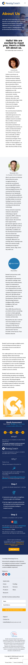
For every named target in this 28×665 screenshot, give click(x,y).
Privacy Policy (8, 662)
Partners (15, 587)
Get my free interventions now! (14, 609)
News (14, 589)
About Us (5, 587)
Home (4, 584)
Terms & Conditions (18, 662)
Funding (15, 584)
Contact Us (6, 619)
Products (5, 589)
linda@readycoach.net (15, 622)
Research (5, 592)
